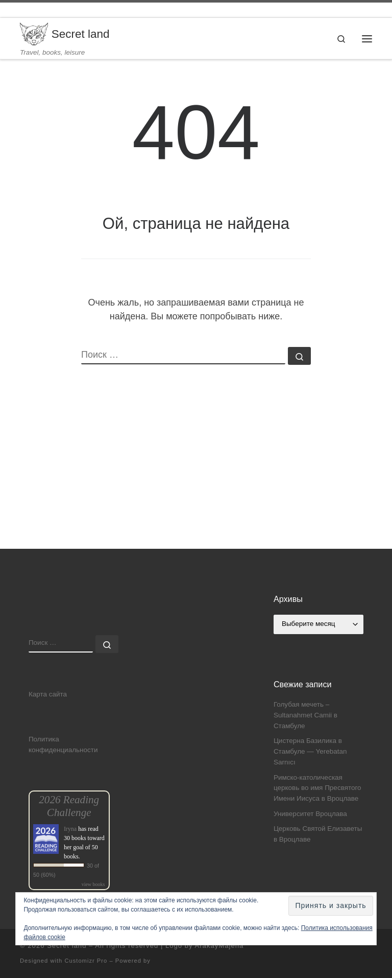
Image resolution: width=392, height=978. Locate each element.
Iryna (70, 828)
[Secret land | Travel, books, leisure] (34, 33)
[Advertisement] (196, 477)
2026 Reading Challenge (69, 806)
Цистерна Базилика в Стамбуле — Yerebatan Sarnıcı (310, 751)
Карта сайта (48, 694)
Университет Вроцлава (310, 814)
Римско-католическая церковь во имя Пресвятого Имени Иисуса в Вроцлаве (317, 788)
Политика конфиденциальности (63, 744)
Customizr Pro (85, 961)
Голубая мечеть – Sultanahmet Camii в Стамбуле (305, 715)
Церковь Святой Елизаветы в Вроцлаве (318, 834)
